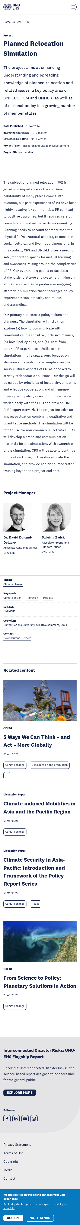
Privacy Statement (17, 1144)
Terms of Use (13, 1153)
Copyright (10, 1161)
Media (7, 1170)
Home (7, 22)
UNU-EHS (23, 22)
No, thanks (39, 1221)
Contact (9, 1178)
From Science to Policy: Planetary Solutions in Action (39, 981)
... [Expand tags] (7, 775)
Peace (35, 903)
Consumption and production (50, 765)
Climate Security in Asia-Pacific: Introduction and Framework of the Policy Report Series (34, 871)
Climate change (15, 765)
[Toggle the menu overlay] (73, 7)
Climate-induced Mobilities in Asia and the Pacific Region (39, 807)
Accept (13, 1221)
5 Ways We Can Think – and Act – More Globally (36, 741)
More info (9, 1211)
